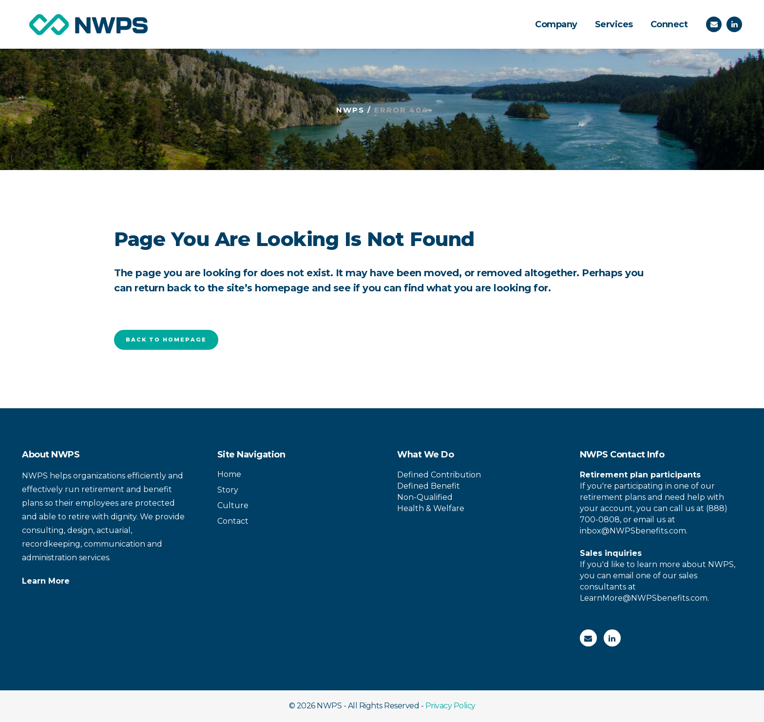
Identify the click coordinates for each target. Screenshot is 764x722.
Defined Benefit (428, 486)
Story (227, 489)
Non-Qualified (425, 497)
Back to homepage (166, 339)
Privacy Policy (450, 705)
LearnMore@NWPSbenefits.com (643, 598)
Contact (232, 521)
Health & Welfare (430, 508)
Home (229, 474)
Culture (232, 505)
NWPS (350, 109)
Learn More (46, 581)
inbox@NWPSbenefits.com (633, 530)
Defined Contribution (439, 474)
